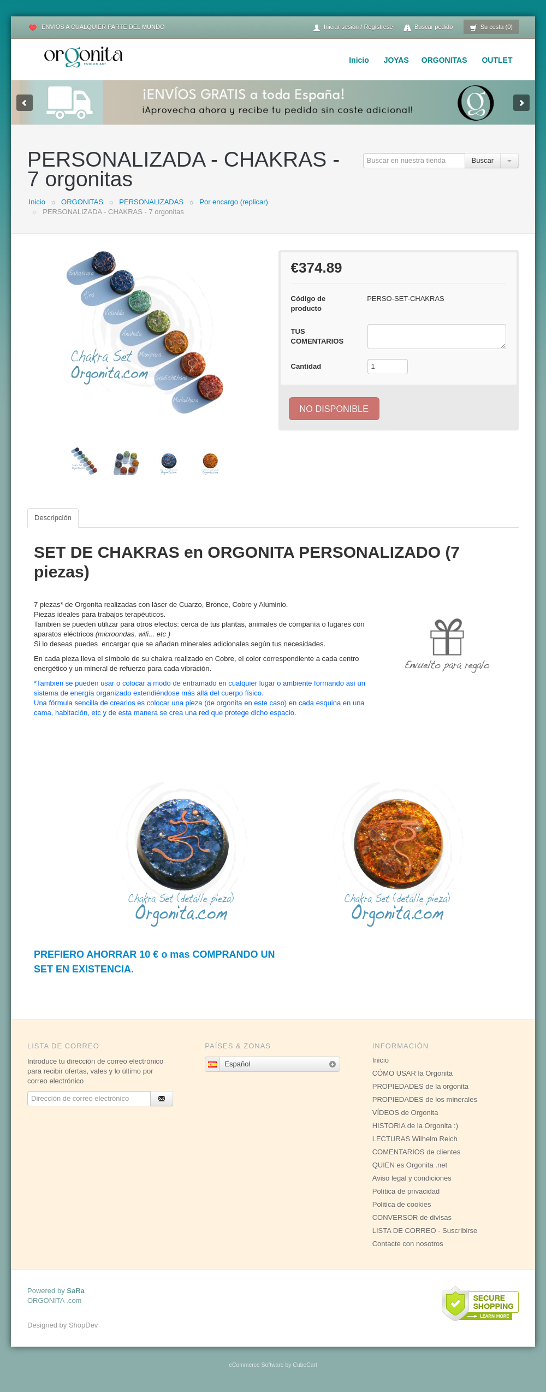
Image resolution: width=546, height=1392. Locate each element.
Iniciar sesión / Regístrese (353, 27)
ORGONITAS (444, 60)
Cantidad (306, 366)
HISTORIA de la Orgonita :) (415, 1126)
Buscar (483, 160)
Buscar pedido (428, 27)
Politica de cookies (401, 1204)
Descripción (53, 518)
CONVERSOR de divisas (412, 1217)
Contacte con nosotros (407, 1244)
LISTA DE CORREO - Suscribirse (425, 1230)
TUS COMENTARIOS (317, 336)
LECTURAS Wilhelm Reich (415, 1139)
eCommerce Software (256, 1365)
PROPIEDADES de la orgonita (420, 1086)
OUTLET (497, 60)
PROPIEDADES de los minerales (424, 1099)
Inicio (359, 60)
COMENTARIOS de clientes (416, 1152)
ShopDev (83, 1325)
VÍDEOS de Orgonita (405, 1112)
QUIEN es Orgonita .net (409, 1165)
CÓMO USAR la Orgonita (412, 1073)
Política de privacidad (406, 1191)
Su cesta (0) (491, 27)
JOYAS (396, 60)
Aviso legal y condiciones (412, 1178)
